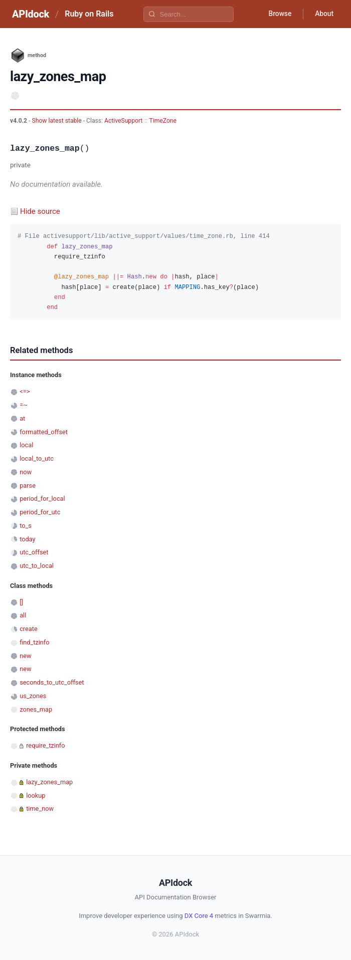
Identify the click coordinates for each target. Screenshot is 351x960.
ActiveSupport (123, 120)
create (29, 628)
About (323, 14)
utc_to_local (37, 565)
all (23, 615)
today (27, 539)
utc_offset (34, 552)
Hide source (40, 211)
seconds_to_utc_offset (52, 682)
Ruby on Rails (89, 14)
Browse (278, 14)
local (26, 445)
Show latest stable (57, 120)
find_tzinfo (34, 642)
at (22, 418)
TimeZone (163, 120)
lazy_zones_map (49, 782)
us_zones (33, 696)
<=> (25, 391)
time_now (40, 808)
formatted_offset (44, 432)
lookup (35, 795)
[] (21, 602)
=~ (24, 405)
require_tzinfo (45, 745)
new (25, 656)
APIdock (30, 14)
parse (28, 485)
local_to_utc (37, 458)
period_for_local (42, 498)
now (26, 472)
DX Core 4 (199, 915)
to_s (26, 525)
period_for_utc (40, 512)
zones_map (36, 709)
